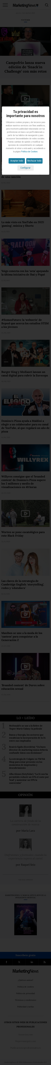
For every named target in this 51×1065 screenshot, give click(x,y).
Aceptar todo (16, 160)
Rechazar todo (34, 160)
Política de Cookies (29, 151)
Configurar (25, 167)
